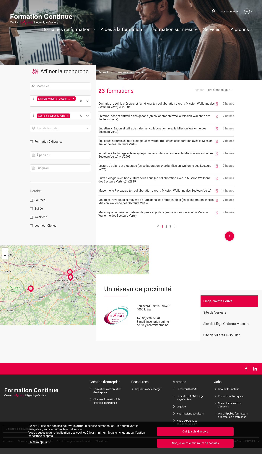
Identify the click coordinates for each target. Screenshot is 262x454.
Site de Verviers (214, 312)
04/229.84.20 (151, 318)
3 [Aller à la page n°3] (170, 226)
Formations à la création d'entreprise (107, 391)
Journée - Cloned (45, 225)
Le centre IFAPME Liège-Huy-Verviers (190, 398)
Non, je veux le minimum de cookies (195, 443)
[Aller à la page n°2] (174, 227)
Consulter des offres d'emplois (229, 405)
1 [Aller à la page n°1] (162, 226)
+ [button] (5, 250)
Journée (40, 200)
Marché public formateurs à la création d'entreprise (233, 415)
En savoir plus (37, 442)
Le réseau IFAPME (187, 389)
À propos (240, 29)
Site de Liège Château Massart (226, 324)
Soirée (39, 208)
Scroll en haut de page (229, 236)
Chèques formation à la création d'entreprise (106, 401)
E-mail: (141, 321)
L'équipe (181, 406)
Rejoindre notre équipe (231, 396)
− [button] (5, 256)
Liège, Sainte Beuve (217, 301)
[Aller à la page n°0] (157, 227)
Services (211, 29)
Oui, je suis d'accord (195, 431)
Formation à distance (48, 141)
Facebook (246, 369)
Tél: (139, 318)
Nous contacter (230, 11)
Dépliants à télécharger (148, 389)
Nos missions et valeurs (190, 413)
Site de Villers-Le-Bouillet (221, 335)
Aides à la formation (121, 29)
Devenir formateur (228, 389)
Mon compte (249, 11)
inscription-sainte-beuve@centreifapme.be (153, 323)
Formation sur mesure (175, 29)
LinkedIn (255, 369)
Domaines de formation (66, 29)
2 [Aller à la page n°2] (166, 226)
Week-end (41, 217)
